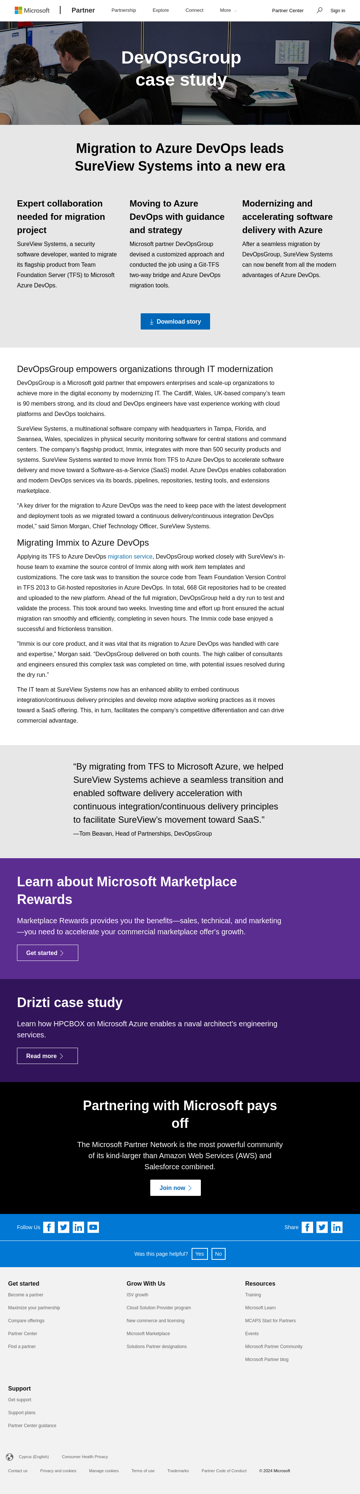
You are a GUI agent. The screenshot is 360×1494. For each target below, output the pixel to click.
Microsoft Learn (260, 1307)
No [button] (218, 1254)
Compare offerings (26, 1320)
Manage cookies (104, 1471)
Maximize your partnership (34, 1307)
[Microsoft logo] (38, 10)
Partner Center (22, 1333)
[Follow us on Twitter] (64, 1227)
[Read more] (47, 1056)
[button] (317, 11)
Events (252, 1333)
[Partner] (83, 11)
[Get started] (47, 953)
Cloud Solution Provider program (159, 1307)
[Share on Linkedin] (337, 1227)
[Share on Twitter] (322, 1227)
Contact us (18, 1471)
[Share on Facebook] (307, 1227)
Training (253, 1294)
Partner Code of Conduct (224, 1471)
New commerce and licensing (156, 1320)
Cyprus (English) (34, 1456)
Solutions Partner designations (157, 1346)
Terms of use (143, 1471)
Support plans (21, 1412)
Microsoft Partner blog (266, 1359)
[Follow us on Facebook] (49, 1227)
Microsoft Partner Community (273, 1346)
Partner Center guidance (32, 1425)
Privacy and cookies (58, 1471)
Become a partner (25, 1294)
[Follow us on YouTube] (93, 1227)
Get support (19, 1399)
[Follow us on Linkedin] (79, 1227)
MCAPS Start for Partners (270, 1320)
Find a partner (22, 1346)
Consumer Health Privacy (85, 1456)
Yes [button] (199, 1254)
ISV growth (137, 1294)
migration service (130, 556)
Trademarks (178, 1471)
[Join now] (175, 1188)
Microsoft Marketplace (148, 1333)
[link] (288, 11)
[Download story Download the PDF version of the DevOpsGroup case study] (175, 321)
